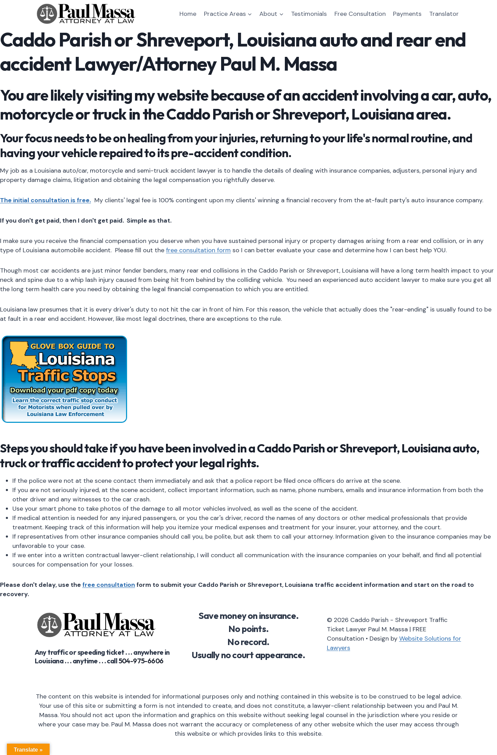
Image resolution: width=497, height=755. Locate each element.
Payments (407, 14)
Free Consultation (360, 14)
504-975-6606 (141, 660)
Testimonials (309, 14)
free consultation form (198, 250)
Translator (444, 14)
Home (187, 14)
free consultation (108, 585)
